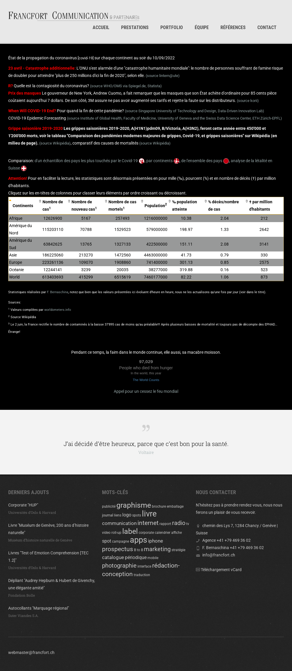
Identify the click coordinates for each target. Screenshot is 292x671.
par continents (162, 160)
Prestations (135, 27)
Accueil (101, 27)
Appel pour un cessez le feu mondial (146, 391)
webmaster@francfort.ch (31, 652)
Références (233, 27)
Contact (266, 27)
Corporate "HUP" (23, 505)
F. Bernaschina (57, 292)
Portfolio (171, 27)
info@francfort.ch (218, 555)
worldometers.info (57, 310)
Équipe (202, 27)
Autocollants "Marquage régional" (38, 608)
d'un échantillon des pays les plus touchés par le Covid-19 (90, 160)
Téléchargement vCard (221, 569)
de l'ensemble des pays (205, 160)
